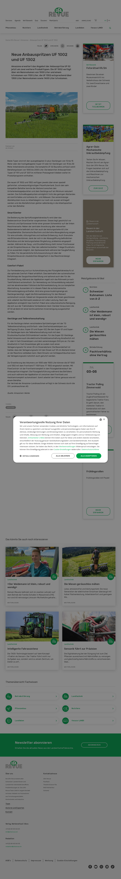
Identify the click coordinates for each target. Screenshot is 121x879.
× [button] (104, 419)
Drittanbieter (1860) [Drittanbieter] (36, 437)
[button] (29, 456)
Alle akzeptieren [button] (89, 456)
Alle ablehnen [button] (63, 456)
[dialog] (60, 439)
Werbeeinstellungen (67, 446)
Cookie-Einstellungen (62, 449)
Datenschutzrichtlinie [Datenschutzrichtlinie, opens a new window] (90, 449)
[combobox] (100, 419)
